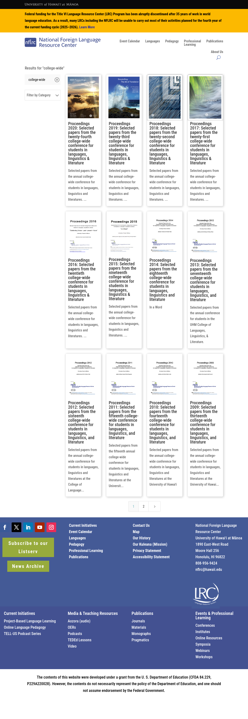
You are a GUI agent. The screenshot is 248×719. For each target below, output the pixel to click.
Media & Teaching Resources (93, 613)
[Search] (39, 79)
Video (72, 646)
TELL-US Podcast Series (22, 633)
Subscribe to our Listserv (28, 547)
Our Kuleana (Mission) (150, 544)
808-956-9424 (206, 563)
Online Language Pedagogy (25, 627)
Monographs (141, 633)
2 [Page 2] (143, 506)
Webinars (202, 650)
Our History (141, 538)
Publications (214, 41)
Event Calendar (130, 41)
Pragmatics (140, 640)
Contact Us (141, 525)
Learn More (87, 27)
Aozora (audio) (79, 621)
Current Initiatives (83, 525)
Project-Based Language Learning (30, 621)
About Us (217, 52)
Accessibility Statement (151, 557)
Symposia (202, 644)
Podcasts (75, 633)
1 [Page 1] (133, 506)
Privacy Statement (147, 550)
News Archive (28, 566)
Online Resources (208, 638)
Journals (138, 621)
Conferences (205, 625)
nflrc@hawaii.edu (208, 569)
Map (136, 531)
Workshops (204, 657)
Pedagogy (171, 41)
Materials (139, 627)
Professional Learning (86, 550)
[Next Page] (154, 506)
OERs (72, 627)
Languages (152, 41)
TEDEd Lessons (80, 640)
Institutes (202, 631)
